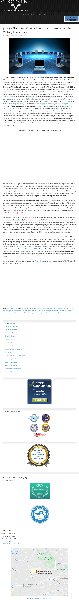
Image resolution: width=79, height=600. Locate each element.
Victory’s (40, 77)
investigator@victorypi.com (10, 543)
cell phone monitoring (49, 308)
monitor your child (28, 311)
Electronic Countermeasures (13, 349)
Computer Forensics (11, 329)
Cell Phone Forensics (11, 326)
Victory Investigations (61, 89)
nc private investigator (42, 311)
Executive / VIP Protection (13, 369)
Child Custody (9, 346)
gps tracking (13, 311)
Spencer (19, 35)
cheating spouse (15, 104)
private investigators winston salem (43, 313)
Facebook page (40, 261)
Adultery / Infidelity (11, 323)
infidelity (20, 311)
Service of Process (10, 372)
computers (31, 97)
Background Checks (11, 365)
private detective (54, 311)
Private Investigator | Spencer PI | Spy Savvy (18, 6)
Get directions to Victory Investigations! (39, 598)
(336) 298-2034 (71, 20)
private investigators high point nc (21, 313)
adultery (26, 308)
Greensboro (14, 308)
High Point (6, 123)
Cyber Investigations (11, 362)
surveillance (58, 313)
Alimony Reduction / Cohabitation (15, 356)
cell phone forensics (36, 308)
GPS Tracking (9, 352)
